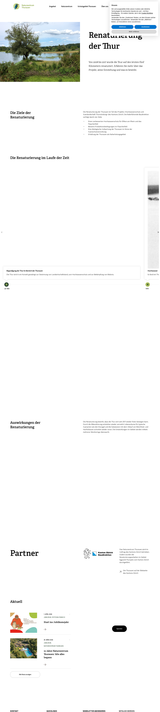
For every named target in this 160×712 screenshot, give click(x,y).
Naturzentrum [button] (67, 6)
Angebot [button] (53, 6)
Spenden (122, 666)
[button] (136, 6)
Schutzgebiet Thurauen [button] (87, 6)
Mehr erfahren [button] (134, 706)
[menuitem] (123, 6)
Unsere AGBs (51, 677)
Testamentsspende (125, 673)
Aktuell (48, 666)
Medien (48, 670)
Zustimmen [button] (145, 701)
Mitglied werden (143, 7)
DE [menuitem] (123, 6)
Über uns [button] (105, 6)
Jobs (48, 673)
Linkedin (107, 706)
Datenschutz (62, 706)
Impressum (50, 706)
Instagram (108, 701)
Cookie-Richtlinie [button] (147, 688)
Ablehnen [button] (122, 701)
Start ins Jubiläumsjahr (56, 569)
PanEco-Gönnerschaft (126, 670)
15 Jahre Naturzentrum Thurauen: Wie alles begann (56, 602)
